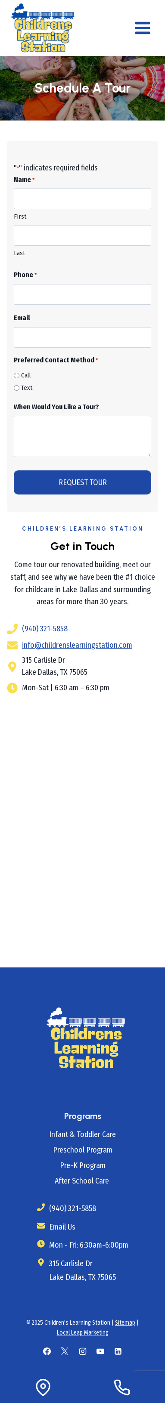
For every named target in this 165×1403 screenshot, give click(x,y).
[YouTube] (100, 1351)
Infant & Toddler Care (82, 1134)
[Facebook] (47, 1351)
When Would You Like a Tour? (56, 407)
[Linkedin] (118, 1351)
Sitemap (125, 1322)
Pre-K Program (83, 1165)
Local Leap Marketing (83, 1332)
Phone (25, 275)
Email (22, 318)
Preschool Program (82, 1150)
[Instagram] (82, 1351)
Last (19, 253)
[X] (64, 1351)
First (20, 216)
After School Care (83, 1181)
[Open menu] (142, 28)
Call (26, 375)
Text (26, 388)
